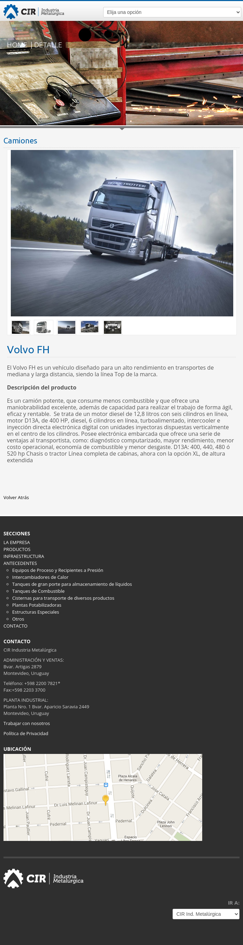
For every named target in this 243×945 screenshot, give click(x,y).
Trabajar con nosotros (26, 723)
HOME (17, 45)
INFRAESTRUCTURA (23, 556)
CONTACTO (15, 626)
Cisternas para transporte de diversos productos (63, 598)
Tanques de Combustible (38, 591)
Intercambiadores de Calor (40, 577)
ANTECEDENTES (20, 563)
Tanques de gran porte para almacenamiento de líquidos (72, 584)
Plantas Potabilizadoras (36, 605)
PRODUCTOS (16, 549)
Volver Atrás (16, 497)
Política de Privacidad (25, 733)
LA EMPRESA (16, 542)
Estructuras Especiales (35, 612)
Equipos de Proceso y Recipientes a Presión (57, 570)
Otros (18, 619)
